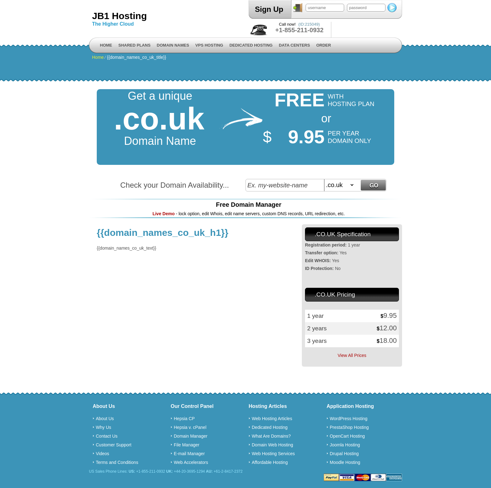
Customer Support (114, 444)
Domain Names (173, 45)
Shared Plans (134, 45)
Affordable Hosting (270, 462)
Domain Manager (190, 436)
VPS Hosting (209, 45)
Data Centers (294, 45)
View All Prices (352, 355)
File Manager (186, 444)
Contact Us (106, 436)
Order (323, 45)
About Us (105, 418)
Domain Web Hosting (272, 444)
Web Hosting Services (273, 453)
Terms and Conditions (117, 462)
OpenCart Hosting (347, 436)
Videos (102, 453)
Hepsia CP (184, 418)
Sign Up (269, 9)
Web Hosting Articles (272, 418)
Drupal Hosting (344, 453)
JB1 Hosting (119, 16)
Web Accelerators (191, 462)
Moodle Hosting (345, 462)
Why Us (103, 427)
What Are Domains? (271, 436)
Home (106, 45)
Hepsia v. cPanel (190, 427)
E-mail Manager (189, 453)
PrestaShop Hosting (349, 427)
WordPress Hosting (348, 418)
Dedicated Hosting (251, 45)
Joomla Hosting (345, 444)
